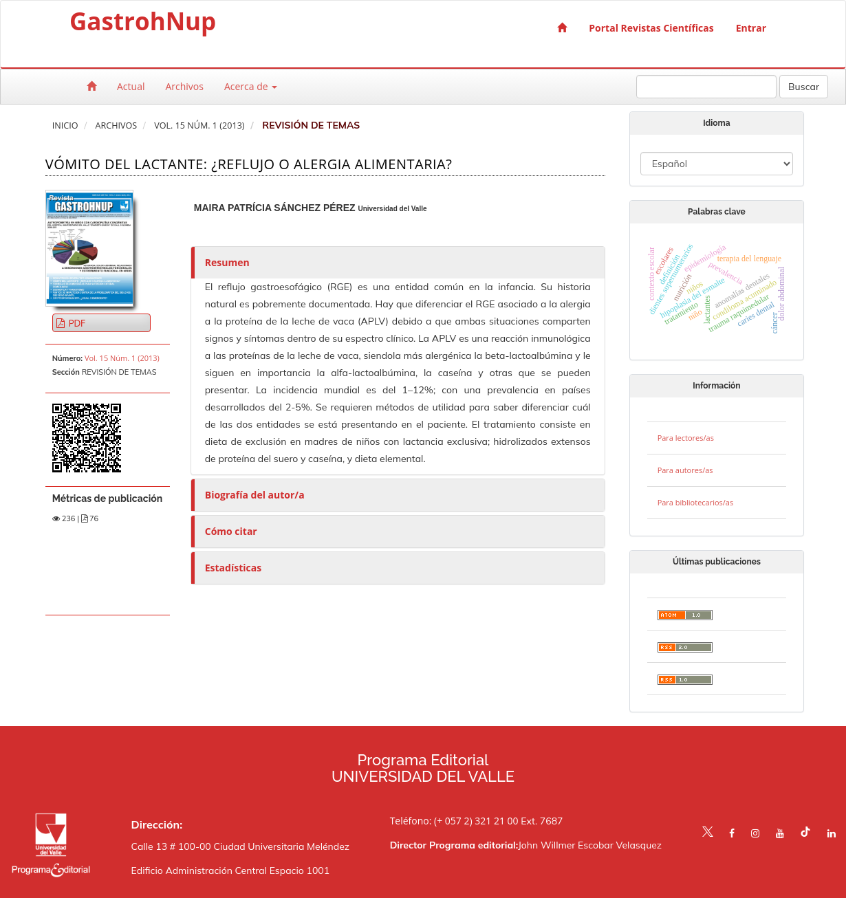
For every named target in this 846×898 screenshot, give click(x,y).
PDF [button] (76, 322)
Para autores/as (685, 470)
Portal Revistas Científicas (651, 27)
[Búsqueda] (706, 86)
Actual (130, 86)
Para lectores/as (686, 437)
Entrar (751, 27)
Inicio (65, 125)
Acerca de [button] (250, 86)
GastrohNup (142, 24)
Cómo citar (231, 531)
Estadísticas (233, 567)
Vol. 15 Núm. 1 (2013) (199, 125)
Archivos (184, 86)
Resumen (227, 262)
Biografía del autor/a (255, 494)
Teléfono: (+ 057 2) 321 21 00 (454, 820)
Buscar (803, 86)
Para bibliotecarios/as (696, 502)
